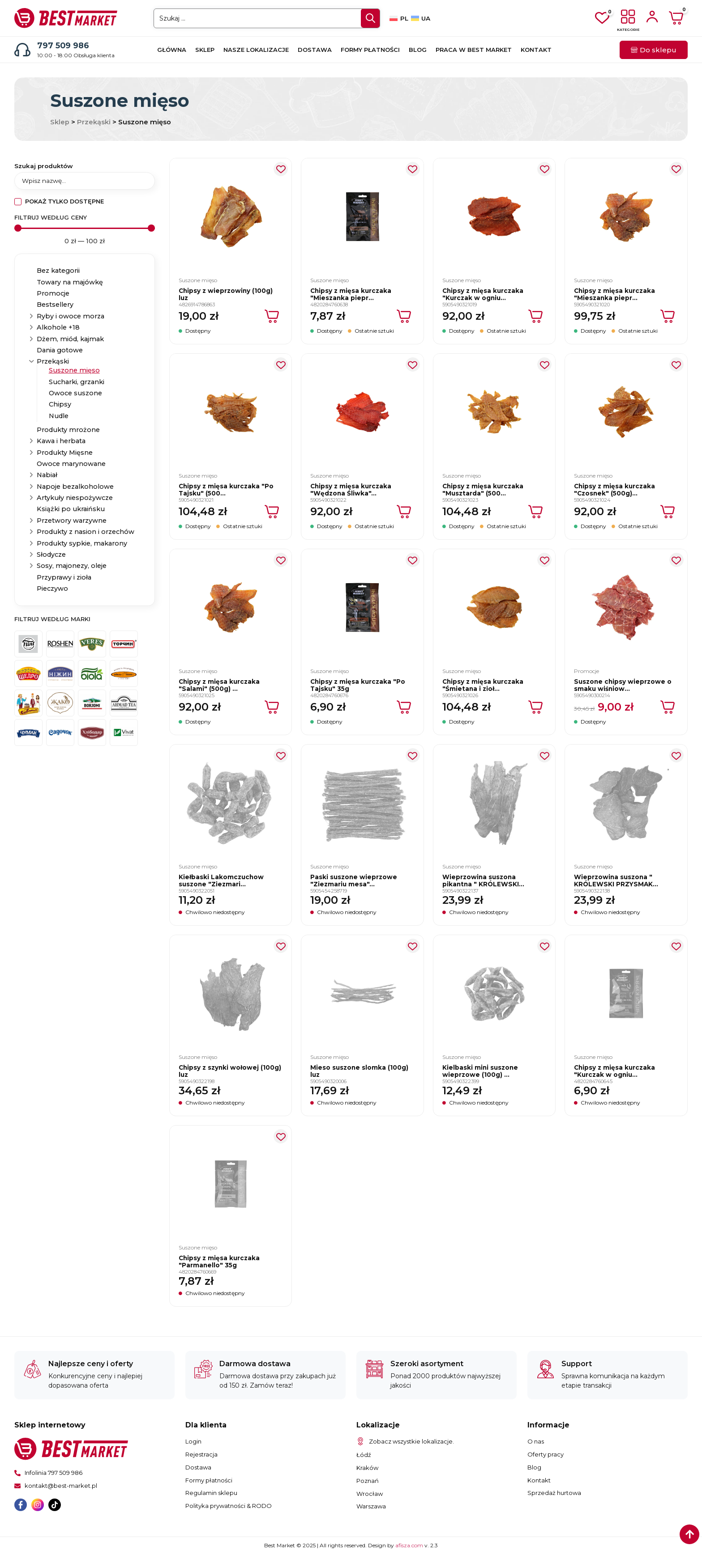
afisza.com (409, 1545)
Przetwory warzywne (72, 521)
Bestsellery (55, 305)
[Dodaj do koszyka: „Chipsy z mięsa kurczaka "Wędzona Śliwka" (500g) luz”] (404, 512)
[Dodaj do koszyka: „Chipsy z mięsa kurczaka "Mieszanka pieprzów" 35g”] (404, 316)
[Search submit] (370, 18)
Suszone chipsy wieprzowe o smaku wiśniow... (623, 685)
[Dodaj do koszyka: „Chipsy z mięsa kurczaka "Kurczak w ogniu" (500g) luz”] (536, 316)
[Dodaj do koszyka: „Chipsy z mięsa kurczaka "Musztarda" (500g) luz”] (536, 512)
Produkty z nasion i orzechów (85, 532)
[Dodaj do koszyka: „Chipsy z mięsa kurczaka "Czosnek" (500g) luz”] (668, 512)
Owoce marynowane (71, 464)
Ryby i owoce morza (70, 316)
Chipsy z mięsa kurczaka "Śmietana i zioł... (482, 685)
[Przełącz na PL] (399, 18)
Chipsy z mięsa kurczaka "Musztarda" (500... (482, 490)
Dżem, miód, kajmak (70, 339)
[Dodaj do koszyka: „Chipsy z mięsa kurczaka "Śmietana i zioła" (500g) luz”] (536, 707)
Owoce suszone (75, 393)
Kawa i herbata (61, 441)
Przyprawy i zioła (64, 577)
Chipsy (60, 404)
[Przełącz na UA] (420, 18)
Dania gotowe (60, 350)
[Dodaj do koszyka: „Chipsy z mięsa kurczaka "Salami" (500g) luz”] (272, 707)
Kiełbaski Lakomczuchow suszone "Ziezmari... (221, 880)
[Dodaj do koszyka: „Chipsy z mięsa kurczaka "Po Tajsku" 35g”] (404, 707)
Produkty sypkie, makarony (82, 543)
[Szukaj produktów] (84, 180)
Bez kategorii (58, 271)
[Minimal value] (84, 228)
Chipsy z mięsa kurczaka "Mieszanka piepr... (350, 294)
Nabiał (47, 475)
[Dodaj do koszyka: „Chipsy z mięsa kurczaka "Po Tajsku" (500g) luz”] (272, 512)
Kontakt (536, 49)
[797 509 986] (22, 50)
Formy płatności (370, 49)
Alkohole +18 (58, 327)
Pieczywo (52, 588)
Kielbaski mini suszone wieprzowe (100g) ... (480, 1071)
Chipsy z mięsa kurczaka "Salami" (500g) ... (219, 685)
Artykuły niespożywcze (75, 498)
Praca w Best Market (474, 49)
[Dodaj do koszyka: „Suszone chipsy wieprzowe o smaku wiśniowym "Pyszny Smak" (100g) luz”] (668, 707)
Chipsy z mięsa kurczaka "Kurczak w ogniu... (482, 294)
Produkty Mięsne (65, 453)
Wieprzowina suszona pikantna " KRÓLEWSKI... (483, 880)
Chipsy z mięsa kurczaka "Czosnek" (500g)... (614, 490)
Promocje (53, 293)
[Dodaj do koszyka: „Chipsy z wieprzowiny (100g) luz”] (272, 316)
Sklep (204, 49)
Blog (418, 49)
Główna (171, 49)
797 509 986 (63, 45)
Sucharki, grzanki (76, 382)
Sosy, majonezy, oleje (72, 566)
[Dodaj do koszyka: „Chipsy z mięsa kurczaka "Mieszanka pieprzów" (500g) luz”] (668, 316)
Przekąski (94, 122)
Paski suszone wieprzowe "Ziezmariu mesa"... (353, 880)
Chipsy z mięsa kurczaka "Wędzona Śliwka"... (350, 490)
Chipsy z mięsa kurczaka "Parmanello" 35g (219, 1261)
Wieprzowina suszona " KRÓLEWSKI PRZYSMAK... (616, 880)
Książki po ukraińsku (71, 509)
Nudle (58, 416)
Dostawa (315, 49)
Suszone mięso (74, 370)
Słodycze (51, 554)
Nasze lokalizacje (256, 49)
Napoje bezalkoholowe (75, 487)
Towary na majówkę (70, 282)
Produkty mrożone (68, 430)
